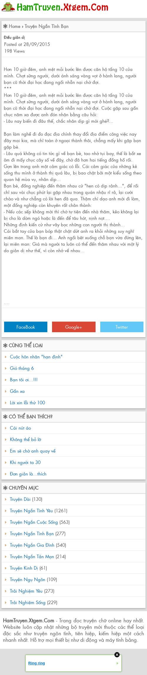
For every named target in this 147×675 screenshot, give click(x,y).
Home (14, 26)
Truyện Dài (20, 499)
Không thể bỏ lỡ (25, 439)
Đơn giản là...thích (27, 473)
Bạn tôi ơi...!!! (24, 379)
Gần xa (17, 391)
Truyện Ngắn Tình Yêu (31, 510)
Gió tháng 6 (22, 368)
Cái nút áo (20, 427)
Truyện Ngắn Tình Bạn (47, 26)
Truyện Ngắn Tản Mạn (32, 556)
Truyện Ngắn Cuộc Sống (34, 521)
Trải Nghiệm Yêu (26, 590)
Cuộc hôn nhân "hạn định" (36, 356)
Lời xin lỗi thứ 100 (27, 402)
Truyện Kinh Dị (24, 567)
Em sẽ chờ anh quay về (32, 450)
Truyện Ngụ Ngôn (27, 579)
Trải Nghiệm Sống (28, 602)
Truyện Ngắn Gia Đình (32, 544)
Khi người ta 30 (25, 462)
